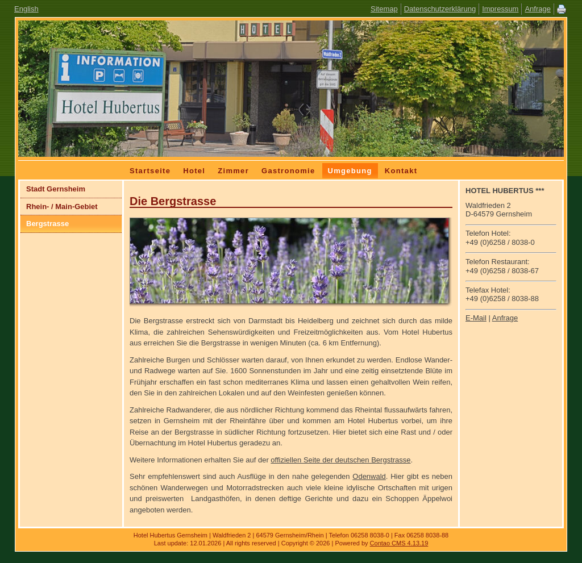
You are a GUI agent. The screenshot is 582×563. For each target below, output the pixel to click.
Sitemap (384, 9)
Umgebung (350, 170)
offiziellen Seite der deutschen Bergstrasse (340, 460)
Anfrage (538, 9)
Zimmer (233, 170)
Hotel (194, 170)
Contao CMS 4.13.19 (399, 543)
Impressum (500, 9)
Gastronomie (288, 170)
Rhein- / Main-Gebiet (62, 206)
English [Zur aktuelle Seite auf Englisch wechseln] (26, 9)
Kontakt (401, 170)
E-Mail (476, 318)
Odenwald (369, 476)
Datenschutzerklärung (440, 9)
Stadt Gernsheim (55, 189)
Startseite (150, 170)
